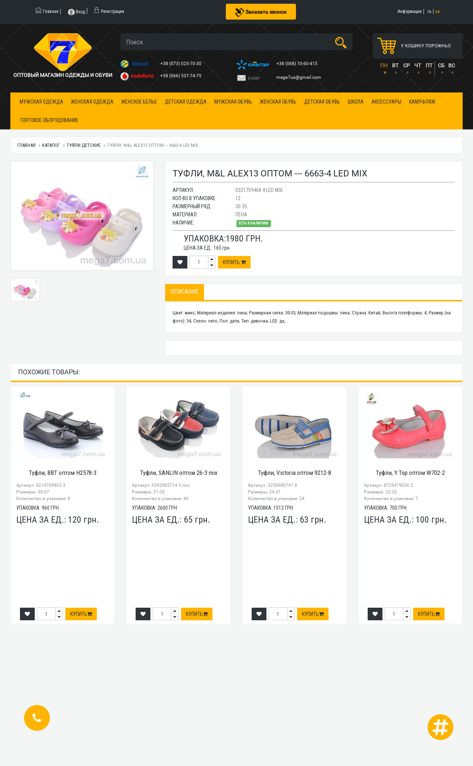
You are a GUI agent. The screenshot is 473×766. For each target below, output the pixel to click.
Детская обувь (322, 102)
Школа (356, 102)
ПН (384, 65)
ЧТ (417, 65)
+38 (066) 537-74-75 (181, 75)
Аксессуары (386, 102)
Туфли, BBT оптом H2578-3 (62, 472)
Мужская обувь (233, 102)
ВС (451, 65)
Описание (184, 291)
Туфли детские (84, 145)
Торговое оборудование (49, 120)
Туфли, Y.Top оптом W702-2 (410, 472)
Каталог (51, 145)
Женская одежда (92, 102)
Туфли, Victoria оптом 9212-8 (294, 472)
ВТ (395, 65)
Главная (26, 145)
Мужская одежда (41, 102)
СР (406, 65)
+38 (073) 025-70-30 (181, 63)
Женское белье (139, 102)
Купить (234, 262)
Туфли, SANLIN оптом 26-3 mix (178, 472)
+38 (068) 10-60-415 (297, 63)
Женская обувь (278, 102)
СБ (441, 65)
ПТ (429, 65)
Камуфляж (422, 102)
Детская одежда (186, 102)
